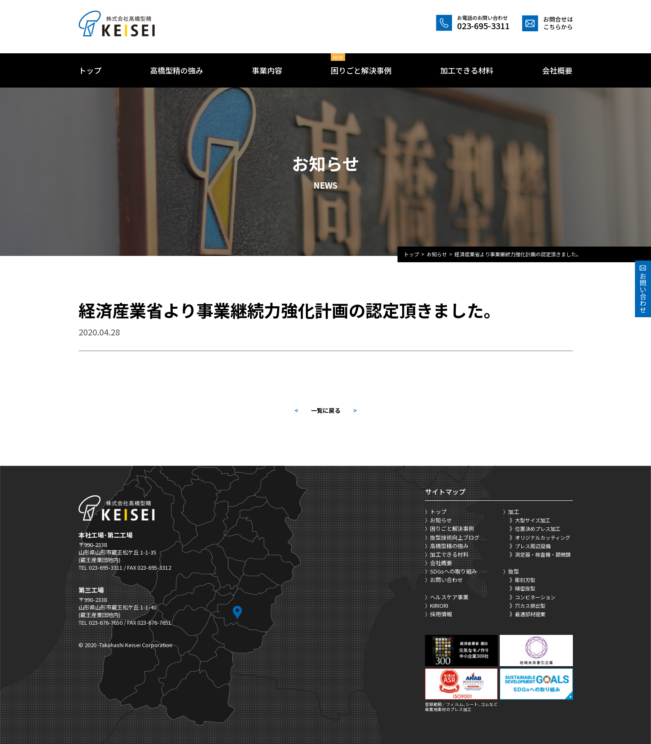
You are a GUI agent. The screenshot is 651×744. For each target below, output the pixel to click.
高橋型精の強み (176, 70)
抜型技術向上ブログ (454, 537)
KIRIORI (439, 605)
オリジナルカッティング (542, 537)
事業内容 (267, 70)
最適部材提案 (530, 614)
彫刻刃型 (525, 579)
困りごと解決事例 (361, 70)
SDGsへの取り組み (453, 571)
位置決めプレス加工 (538, 528)
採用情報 (441, 614)
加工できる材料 (466, 70)
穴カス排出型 (530, 605)
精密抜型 (525, 588)
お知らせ (437, 254)
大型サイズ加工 (532, 520)
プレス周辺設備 (532, 545)
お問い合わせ (446, 580)
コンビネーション (535, 597)
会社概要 (557, 70)
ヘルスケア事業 (449, 597)
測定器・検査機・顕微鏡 (543, 554)
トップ (90, 70)
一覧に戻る (325, 410)
